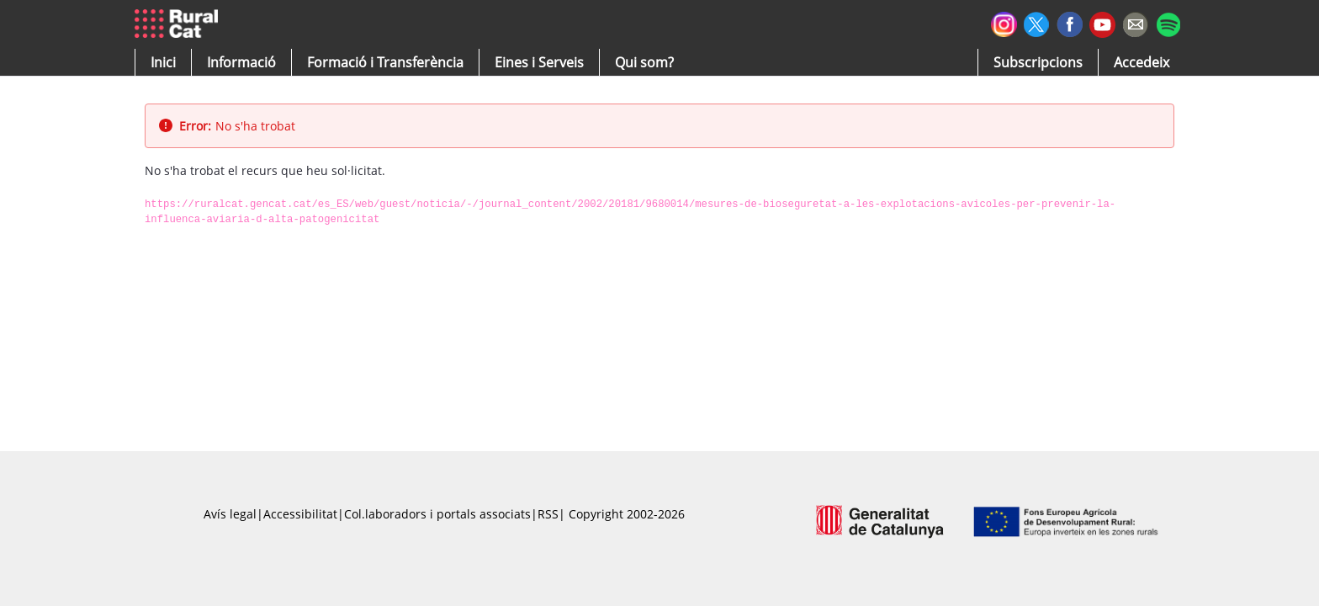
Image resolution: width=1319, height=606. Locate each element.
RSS (548, 514)
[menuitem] (385, 62)
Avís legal (230, 514)
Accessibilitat (300, 514)
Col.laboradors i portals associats (437, 514)
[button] (163, 62)
